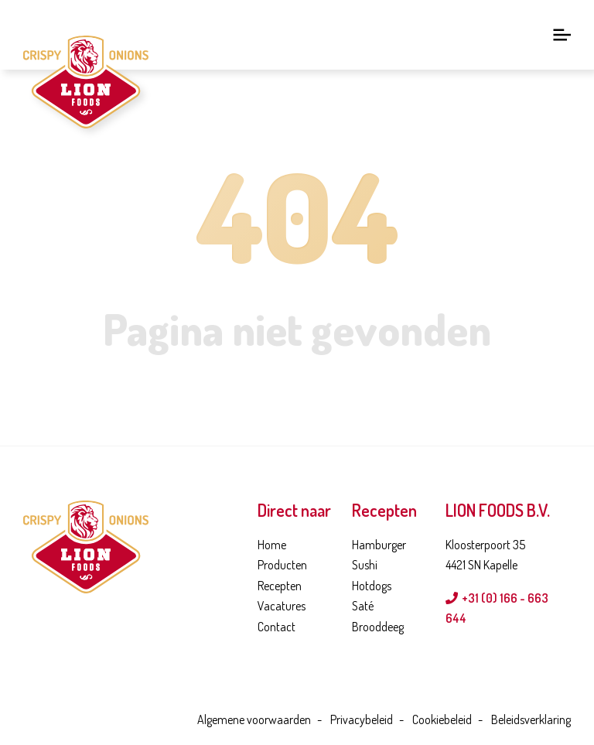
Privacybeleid (361, 719)
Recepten (280, 585)
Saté (363, 605)
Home (272, 544)
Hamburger (379, 544)
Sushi (364, 564)
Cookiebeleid (442, 719)
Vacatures (282, 605)
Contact (276, 626)
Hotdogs (371, 585)
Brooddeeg (378, 626)
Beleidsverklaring (531, 719)
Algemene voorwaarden (254, 719)
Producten (282, 564)
